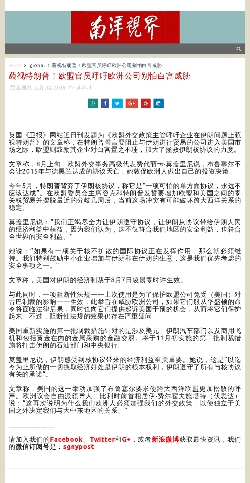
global (37, 65)
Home (15, 65)
